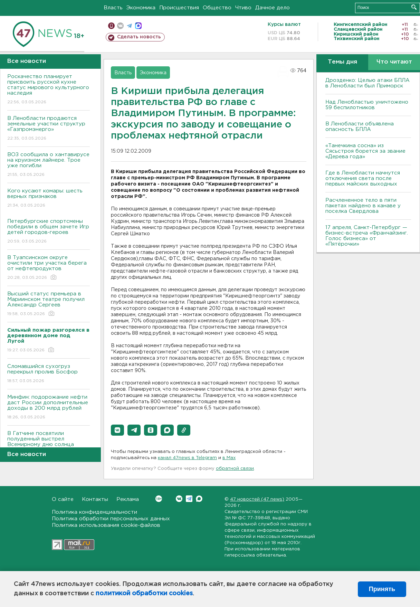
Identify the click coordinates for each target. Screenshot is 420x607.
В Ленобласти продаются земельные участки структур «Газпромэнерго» (48, 128)
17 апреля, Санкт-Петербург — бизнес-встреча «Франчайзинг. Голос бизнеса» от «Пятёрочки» (366, 235)
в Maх (229, 458)
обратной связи (235, 469)
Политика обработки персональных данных (111, 518)
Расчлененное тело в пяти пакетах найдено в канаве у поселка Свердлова (363, 206)
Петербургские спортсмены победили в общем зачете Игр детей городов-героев (48, 231)
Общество (217, 8)
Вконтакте (158, 498)
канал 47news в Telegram (187, 458)
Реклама (127, 499)
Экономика (140, 8)
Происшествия (179, 8)
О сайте (63, 499)
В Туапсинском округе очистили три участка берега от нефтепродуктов (48, 268)
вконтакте (120, 25)
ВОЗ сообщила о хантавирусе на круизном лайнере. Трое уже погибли (48, 165)
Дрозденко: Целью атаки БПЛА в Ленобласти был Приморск (367, 83)
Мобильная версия (111, 25)
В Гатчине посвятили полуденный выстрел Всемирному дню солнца (48, 443)
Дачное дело (272, 8)
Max (199, 498)
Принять (382, 589)
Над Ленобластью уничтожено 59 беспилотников (366, 105)
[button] (117, 430)
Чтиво (243, 8)
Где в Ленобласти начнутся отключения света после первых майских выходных (362, 178)
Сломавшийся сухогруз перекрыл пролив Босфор (48, 374)
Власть (113, 8)
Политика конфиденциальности (94, 512)
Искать (414, 7)
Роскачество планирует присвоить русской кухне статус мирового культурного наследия (48, 89)
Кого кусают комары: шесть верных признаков (48, 198)
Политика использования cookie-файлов (106, 525)
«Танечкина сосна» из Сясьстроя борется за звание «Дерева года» (365, 151)
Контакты (95, 499)
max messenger (138, 25)
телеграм (129, 25)
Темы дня (342, 62)
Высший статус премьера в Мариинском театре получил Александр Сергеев (48, 304)
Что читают (394, 62)
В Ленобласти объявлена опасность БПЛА (359, 127)
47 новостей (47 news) (257, 499)
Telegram (189, 498)
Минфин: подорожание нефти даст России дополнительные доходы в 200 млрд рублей (48, 407)
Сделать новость (139, 37)
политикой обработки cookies (144, 593)
